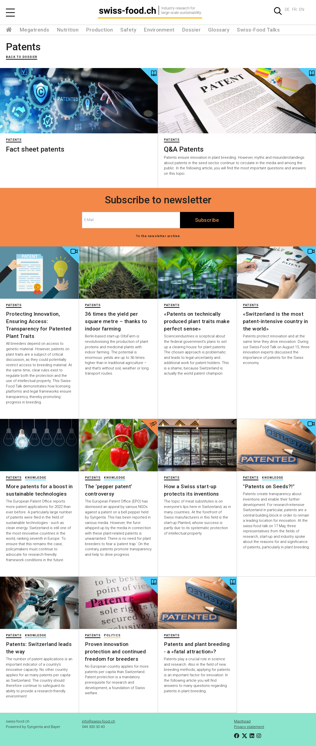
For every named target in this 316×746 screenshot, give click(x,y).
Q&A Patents (184, 149)
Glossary (218, 30)
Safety (128, 30)
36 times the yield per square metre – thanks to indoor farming (116, 321)
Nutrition (68, 30)
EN (301, 9)
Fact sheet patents (35, 149)
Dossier (191, 30)
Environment (159, 30)
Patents (23, 47)
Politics (112, 635)
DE (287, 9)
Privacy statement (249, 727)
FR (294, 9)
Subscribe (207, 220)
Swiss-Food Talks (258, 30)
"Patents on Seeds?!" (269, 486)
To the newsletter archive (158, 236)
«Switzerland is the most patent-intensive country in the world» (275, 321)
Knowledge (35, 477)
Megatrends (34, 30)
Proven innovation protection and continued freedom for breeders (115, 651)
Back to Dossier (21, 57)
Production (99, 30)
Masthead (242, 721)
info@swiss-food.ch (98, 721)
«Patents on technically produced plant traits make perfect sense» (197, 321)
